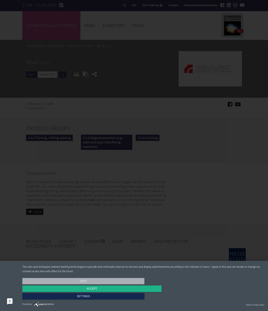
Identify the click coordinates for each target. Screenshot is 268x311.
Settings (227, 297)
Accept (143, 297)
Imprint (249, 305)
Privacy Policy (258, 305)
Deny (58, 297)
